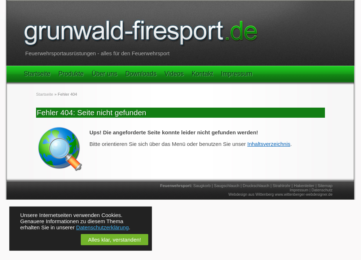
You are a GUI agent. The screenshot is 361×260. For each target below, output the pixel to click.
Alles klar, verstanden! (114, 240)
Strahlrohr (281, 185)
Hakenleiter (304, 185)
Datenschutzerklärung (102, 227)
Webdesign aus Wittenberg (251, 194)
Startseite (37, 73)
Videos (174, 73)
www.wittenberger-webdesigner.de (304, 194)
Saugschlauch (226, 185)
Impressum (236, 73)
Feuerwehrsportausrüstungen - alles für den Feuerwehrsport (97, 53)
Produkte (71, 73)
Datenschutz (322, 190)
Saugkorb (202, 185)
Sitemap (325, 185)
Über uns (104, 73)
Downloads (141, 73)
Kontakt (202, 73)
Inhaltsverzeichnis (268, 144)
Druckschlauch (256, 185)
